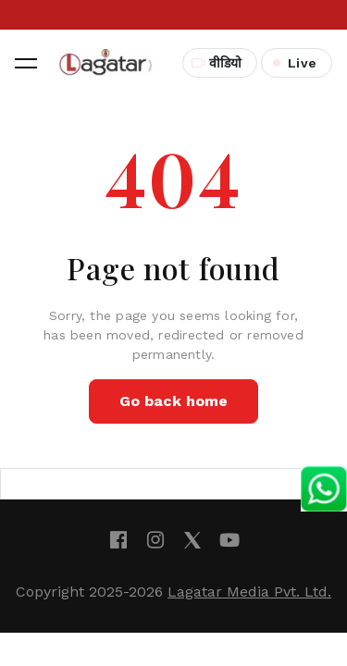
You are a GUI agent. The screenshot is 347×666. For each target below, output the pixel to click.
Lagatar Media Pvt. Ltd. (249, 591)
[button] (26, 63)
